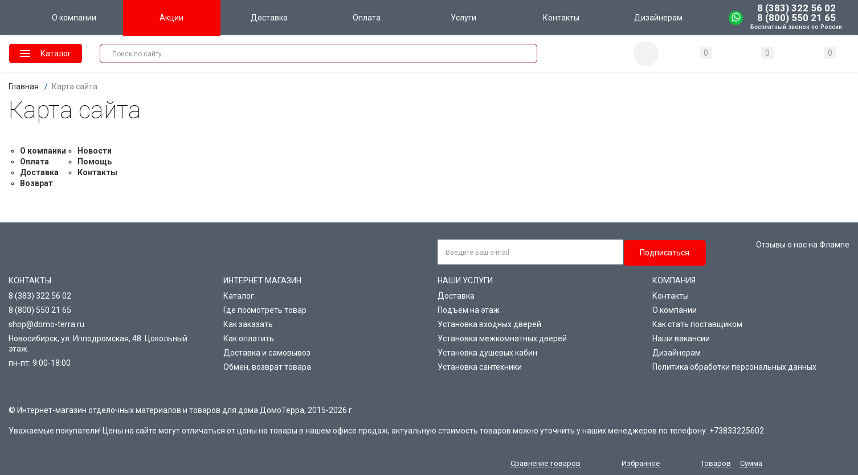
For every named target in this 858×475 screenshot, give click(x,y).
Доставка (39, 172)
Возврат (36, 183)
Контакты (97, 172)
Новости (94, 150)
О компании (43, 150)
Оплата (34, 161)
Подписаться (664, 252)
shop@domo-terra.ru (46, 324)
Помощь (94, 161)
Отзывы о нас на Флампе (802, 244)
